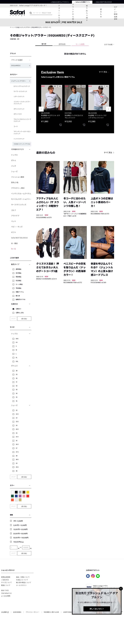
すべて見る (103, 72)
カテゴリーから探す (59, 13)
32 (16, 386)
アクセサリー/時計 (18, 188)
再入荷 (18, 296)
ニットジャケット (19, 139)
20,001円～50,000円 (20, 534)
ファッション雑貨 (17, 177)
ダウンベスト (18, 114)
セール (13, 249)
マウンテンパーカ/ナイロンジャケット (22, 133)
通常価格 (62, 44)
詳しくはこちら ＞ (97, 609)
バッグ (13, 166)
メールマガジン (21, 585)
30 (16, 378)
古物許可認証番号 (68, 612)
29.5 (17, 467)
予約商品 (18, 288)
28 (16, 371)
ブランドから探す (73, 13)
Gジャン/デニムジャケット (22, 86)
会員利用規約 (17, 612)
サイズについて (6, 582)
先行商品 (18, 273)
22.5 (17, 414)
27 (16, 448)
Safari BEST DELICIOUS (19, 238)
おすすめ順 (108, 44)
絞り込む (24, 318)
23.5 (17, 421)
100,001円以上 (18, 542)
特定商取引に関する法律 (51, 612)
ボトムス (14, 366)
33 (16, 389)
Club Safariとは (6, 593)
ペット (13, 221)
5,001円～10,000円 (20, 525)
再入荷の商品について (23, 582)
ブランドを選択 (16, 60)
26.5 (17, 444)
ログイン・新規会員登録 (115, 13)
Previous (41, 109)
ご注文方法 (5, 580)
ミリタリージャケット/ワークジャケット (22, 103)
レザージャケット (19, 96)
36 (16, 401)
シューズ (14, 171)
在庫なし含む (20, 313)
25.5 (17, 437)
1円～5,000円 (18, 521)
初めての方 (5, 590)
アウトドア (15, 216)
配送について (5, 585)
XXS (17, 338)
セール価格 (80, 44)
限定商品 (18, 277)
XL (16, 357)
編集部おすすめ (20, 299)
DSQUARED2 (15, 65)
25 (16, 433)
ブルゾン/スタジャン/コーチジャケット (22, 120)
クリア (13, 318)
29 (16, 374)
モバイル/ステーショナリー (21, 199)
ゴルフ (13, 210)
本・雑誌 (14, 243)
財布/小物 (14, 182)
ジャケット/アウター (18, 81)
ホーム (12, 27)
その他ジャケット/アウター (22, 144)
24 (16, 425)
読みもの (101, 13)
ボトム (13, 160)
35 (16, 397)
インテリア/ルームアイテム (21, 194)
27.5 (17, 452)
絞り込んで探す (87, 13)
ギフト (13, 232)
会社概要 (5, 612)
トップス (14, 155)
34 (16, 393)
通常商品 (18, 269)
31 (16, 382)
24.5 (17, 429)
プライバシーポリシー (32, 612)
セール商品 (19, 284)
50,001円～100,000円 (20, 538)
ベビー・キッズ (16, 227)
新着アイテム (20, 292)
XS (16, 342)
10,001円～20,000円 (20, 529)
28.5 (17, 459)
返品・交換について (23, 577)
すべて (43, 44)
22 (16, 410)
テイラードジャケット (20, 91)
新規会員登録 (5, 577)
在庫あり (18, 309)
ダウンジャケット (19, 109)
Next (108, 109)
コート (16, 126)
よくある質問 (5, 596)
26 (16, 440)
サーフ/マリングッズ (18, 205)
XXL (17, 361)
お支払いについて (22, 580)
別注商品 (18, 280)
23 (16, 418)
